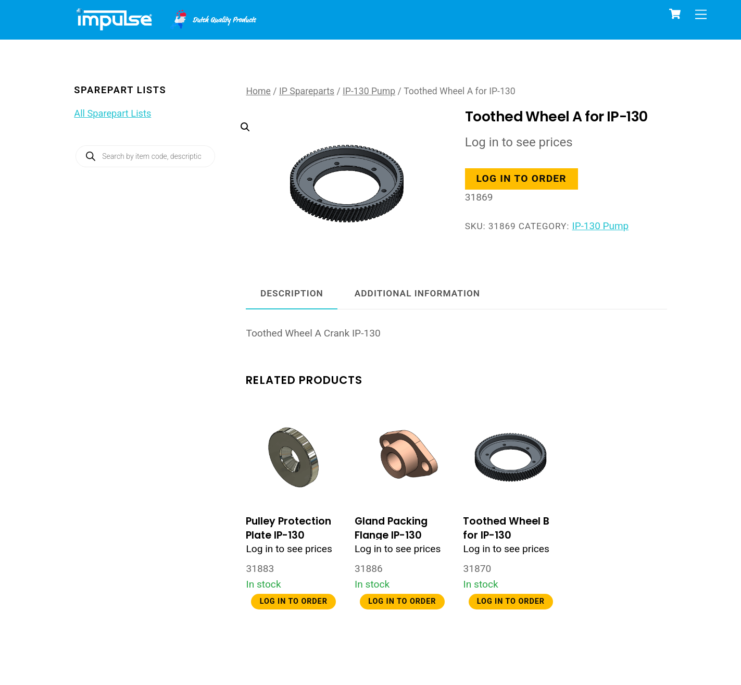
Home (258, 91)
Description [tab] (291, 293)
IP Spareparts (306, 91)
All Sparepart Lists (112, 113)
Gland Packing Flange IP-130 (391, 528)
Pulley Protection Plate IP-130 (288, 528)
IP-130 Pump (369, 91)
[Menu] (700, 14)
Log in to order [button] (522, 179)
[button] (337, 163)
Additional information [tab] (417, 293)
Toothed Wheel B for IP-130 (506, 528)
